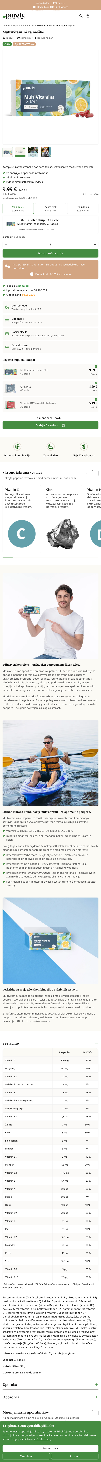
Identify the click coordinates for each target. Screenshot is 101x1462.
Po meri (75, 1456)
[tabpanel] (50, 1207)
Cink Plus (25, 386)
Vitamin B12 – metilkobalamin (38, 403)
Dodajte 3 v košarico (50, 425)
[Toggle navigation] (94, 15)
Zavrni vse (26, 1456)
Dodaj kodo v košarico (52, 6)
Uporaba (10, 1384)
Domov (6, 25)
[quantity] (50, 244)
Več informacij (42, 1439)
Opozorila (11, 1397)
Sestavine (11, 1043)
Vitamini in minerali (23, 25)
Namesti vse (50, 1448)
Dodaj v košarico (50, 253)
